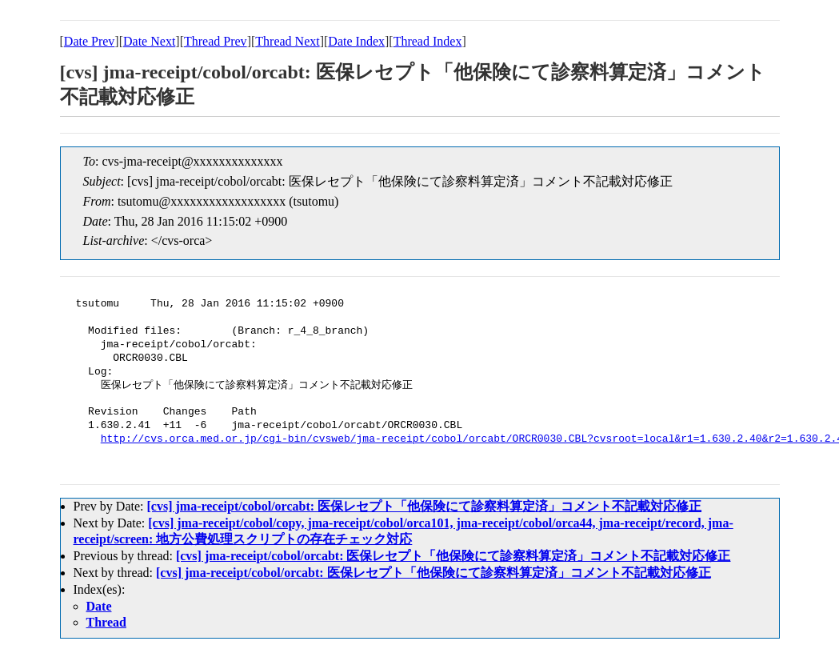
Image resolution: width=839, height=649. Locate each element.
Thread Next (287, 41)
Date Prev (89, 41)
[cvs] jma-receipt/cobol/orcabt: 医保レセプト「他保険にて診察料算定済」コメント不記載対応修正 (423, 506)
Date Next (149, 41)
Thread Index (428, 41)
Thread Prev (215, 41)
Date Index (356, 41)
